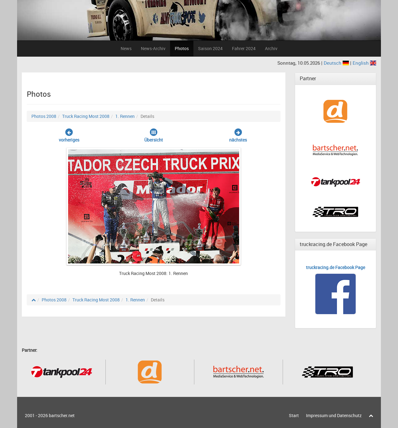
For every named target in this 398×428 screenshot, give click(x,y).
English (364, 63)
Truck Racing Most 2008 (85, 116)
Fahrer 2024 (244, 48)
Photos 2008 (43, 116)
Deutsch (337, 63)
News (126, 48)
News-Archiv (153, 48)
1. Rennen (125, 116)
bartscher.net (62, 415)
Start (294, 415)
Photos (182, 48)
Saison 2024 (210, 48)
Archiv (271, 48)
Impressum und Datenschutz (334, 415)
